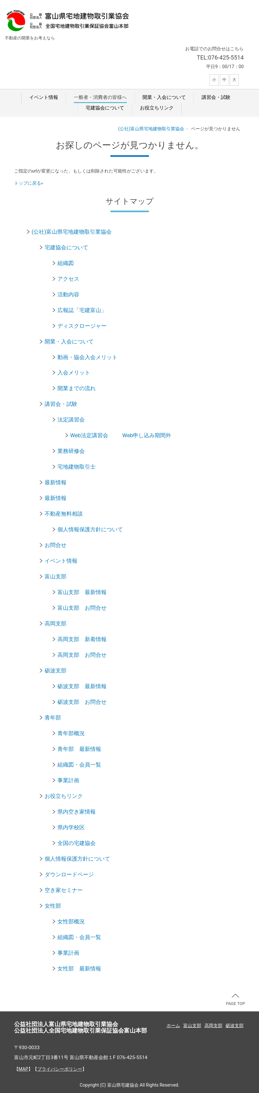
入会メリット (73, 372)
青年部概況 (71, 733)
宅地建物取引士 (76, 466)
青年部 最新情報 (79, 749)
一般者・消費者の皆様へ (100, 97)
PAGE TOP (235, 1000)
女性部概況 (71, 921)
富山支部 (55, 576)
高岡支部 (55, 623)
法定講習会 (71, 419)
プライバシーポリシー (59, 1069)
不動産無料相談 (64, 513)
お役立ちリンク (157, 108)
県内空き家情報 (76, 811)
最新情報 (55, 482)
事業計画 (68, 780)
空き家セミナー (64, 890)
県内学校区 (71, 827)
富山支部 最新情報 (82, 592)
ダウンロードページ (69, 874)
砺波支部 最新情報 (82, 686)
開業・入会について (164, 97)
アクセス (68, 279)
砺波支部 (55, 670)
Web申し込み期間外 (146, 435)
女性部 (53, 906)
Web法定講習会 (89, 435)
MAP (23, 1069)
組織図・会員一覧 (79, 764)
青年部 (53, 717)
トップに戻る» (28, 183)
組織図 (65, 263)
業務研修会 (71, 451)
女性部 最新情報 (79, 968)
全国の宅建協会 (76, 843)
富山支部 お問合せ (82, 608)
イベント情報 (43, 97)
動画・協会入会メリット (87, 357)
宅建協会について (105, 108)
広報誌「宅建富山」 (82, 310)
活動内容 (68, 294)
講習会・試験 (216, 97)
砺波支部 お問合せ (82, 702)
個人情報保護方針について (90, 529)
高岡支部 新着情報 (82, 639)
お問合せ (55, 545)
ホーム (173, 1025)
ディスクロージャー (82, 326)
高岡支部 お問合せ (82, 655)
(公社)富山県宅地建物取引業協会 (151, 128)
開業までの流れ (76, 388)
